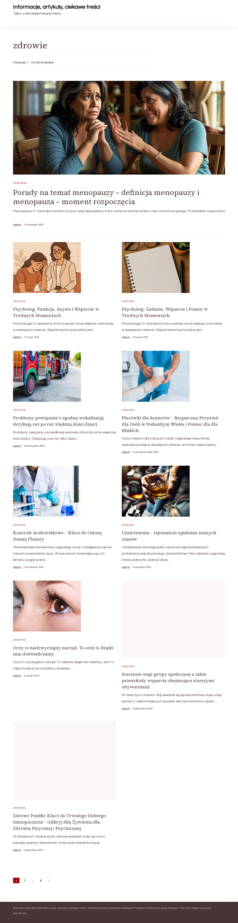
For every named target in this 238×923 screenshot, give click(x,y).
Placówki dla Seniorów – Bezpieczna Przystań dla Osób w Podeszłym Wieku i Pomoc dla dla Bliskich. (170, 424)
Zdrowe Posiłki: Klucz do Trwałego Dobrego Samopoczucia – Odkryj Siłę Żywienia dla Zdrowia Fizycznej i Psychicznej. (60, 820)
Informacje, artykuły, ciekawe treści (56, 7)
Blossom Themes (179, 906)
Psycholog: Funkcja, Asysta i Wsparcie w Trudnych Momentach (56, 312)
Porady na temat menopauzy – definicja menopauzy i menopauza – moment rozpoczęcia (107, 197)
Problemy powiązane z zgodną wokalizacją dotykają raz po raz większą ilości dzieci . (59, 421)
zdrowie (20, 183)
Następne (49, 878)
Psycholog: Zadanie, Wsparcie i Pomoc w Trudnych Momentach (165, 312)
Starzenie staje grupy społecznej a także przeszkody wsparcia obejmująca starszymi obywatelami (168, 679)
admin (17, 224)
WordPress (20, 911)
